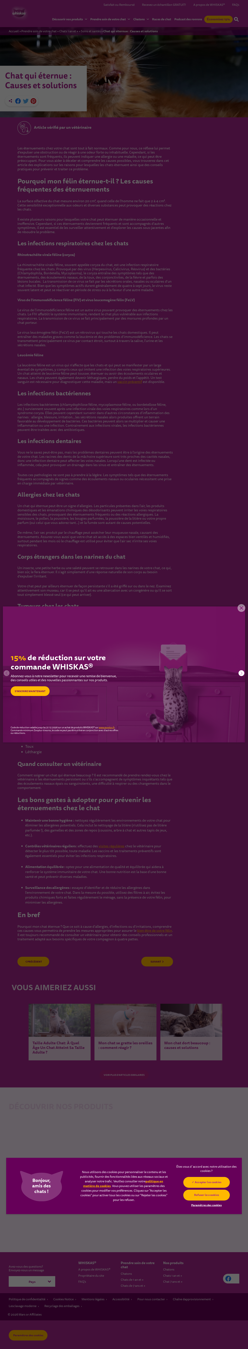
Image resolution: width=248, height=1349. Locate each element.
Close (239, 612)
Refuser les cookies (206, 1195)
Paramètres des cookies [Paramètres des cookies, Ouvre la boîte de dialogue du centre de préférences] (206, 1205)
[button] (241, 673)
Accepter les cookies (208, 1182)
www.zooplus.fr (107, 727)
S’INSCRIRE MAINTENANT (32, 691)
